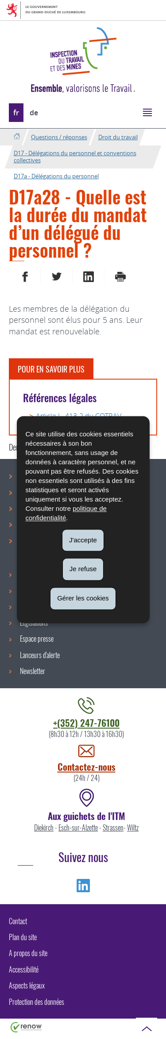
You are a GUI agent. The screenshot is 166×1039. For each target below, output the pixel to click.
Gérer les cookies (83, 598)
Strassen (113, 827)
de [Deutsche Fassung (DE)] (34, 113)
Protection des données (36, 1001)
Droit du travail (118, 137)
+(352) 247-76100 (86, 722)
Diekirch (44, 827)
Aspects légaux (27, 985)
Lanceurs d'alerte (40, 655)
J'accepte (83, 540)
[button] (147, 112)
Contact (18, 921)
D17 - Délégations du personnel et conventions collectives (75, 156)
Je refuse (83, 569)
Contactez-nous (87, 766)
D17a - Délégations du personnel (56, 176)
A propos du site (28, 953)
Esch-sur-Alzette (78, 827)
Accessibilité (24, 969)
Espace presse (37, 638)
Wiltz (133, 827)
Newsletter (32, 671)
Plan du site (23, 937)
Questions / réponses (59, 137)
